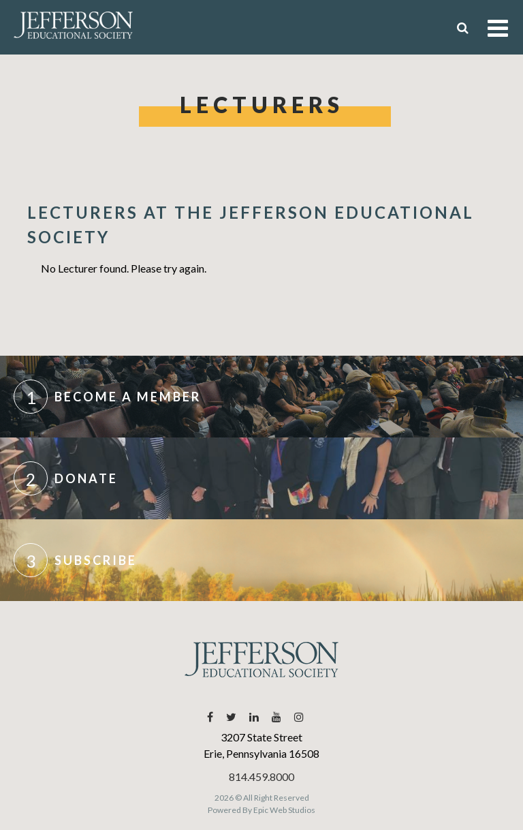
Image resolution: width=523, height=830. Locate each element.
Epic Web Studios (284, 810)
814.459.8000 (261, 776)
